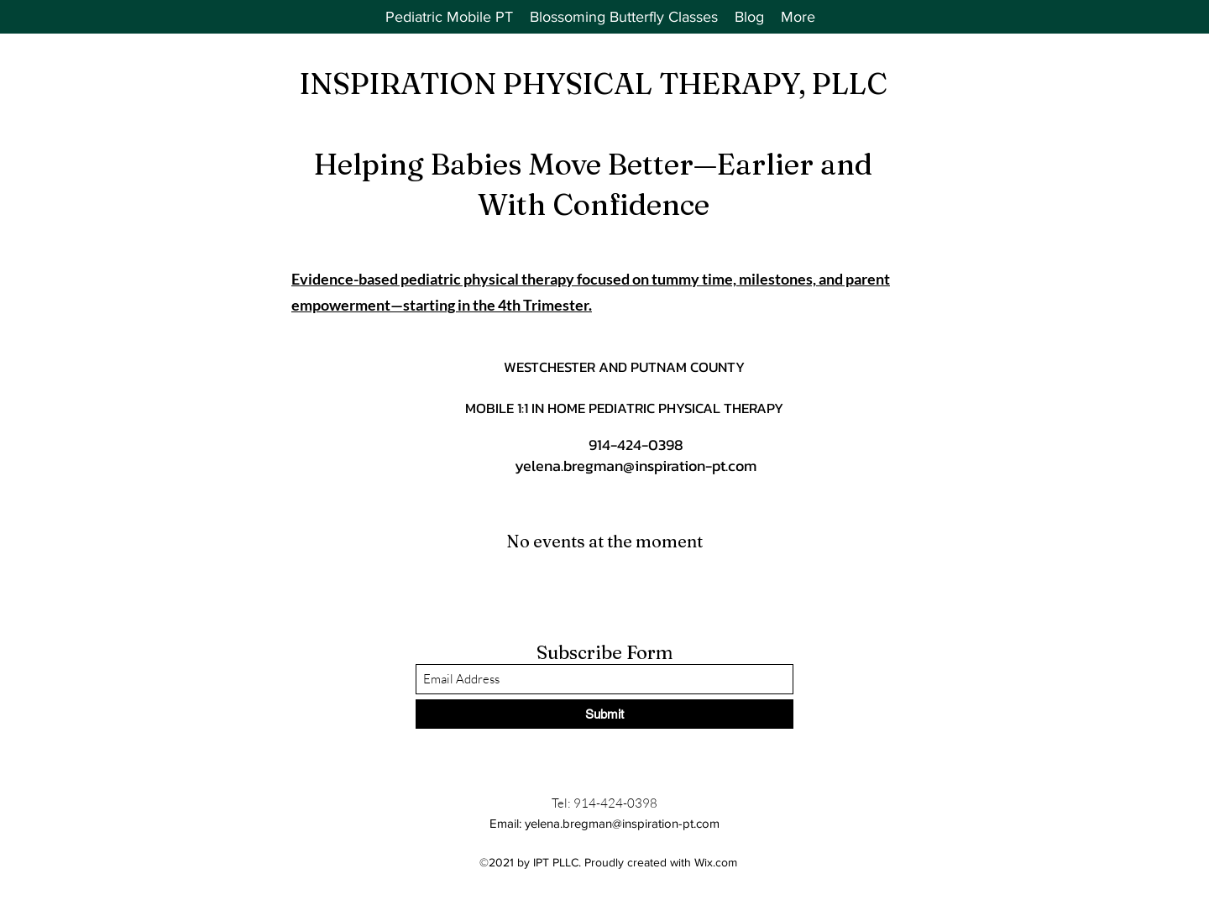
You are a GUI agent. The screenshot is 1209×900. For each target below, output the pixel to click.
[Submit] (604, 714)
